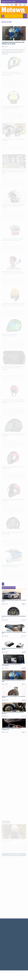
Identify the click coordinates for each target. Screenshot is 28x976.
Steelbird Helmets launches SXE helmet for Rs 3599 (13, 43)
